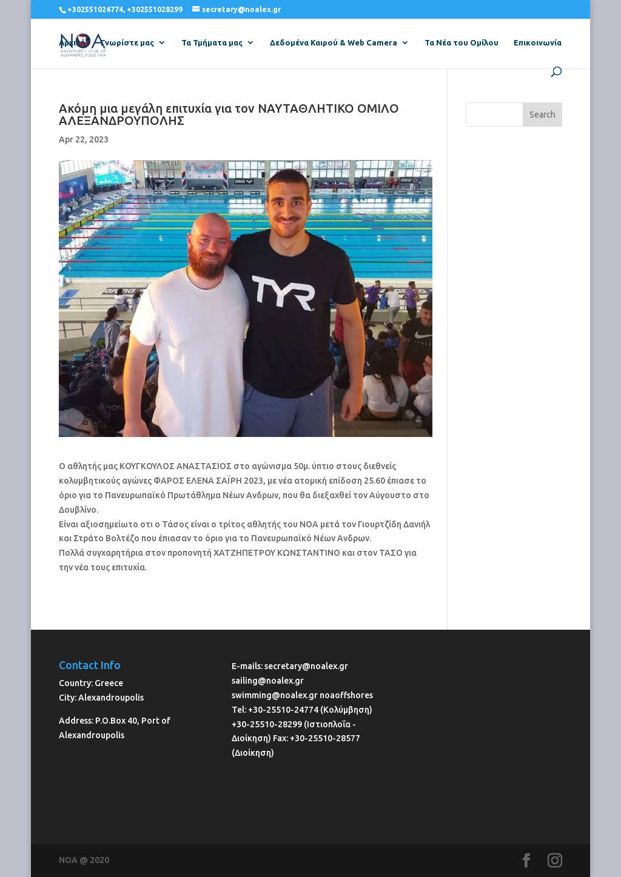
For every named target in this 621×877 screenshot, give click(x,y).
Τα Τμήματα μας (212, 42)
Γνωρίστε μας (127, 42)
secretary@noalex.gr (306, 666)
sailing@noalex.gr (268, 680)
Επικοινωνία (538, 42)
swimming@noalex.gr (275, 695)
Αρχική (72, 42)
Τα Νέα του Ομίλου (461, 42)
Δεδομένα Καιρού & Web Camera (333, 42)
